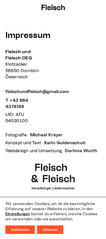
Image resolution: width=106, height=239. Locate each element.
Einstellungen (17, 214)
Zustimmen (20, 230)
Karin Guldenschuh (65, 142)
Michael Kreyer (46, 134)
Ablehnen (50, 230)
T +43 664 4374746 (16, 103)
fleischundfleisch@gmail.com (37, 91)
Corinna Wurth (81, 150)
